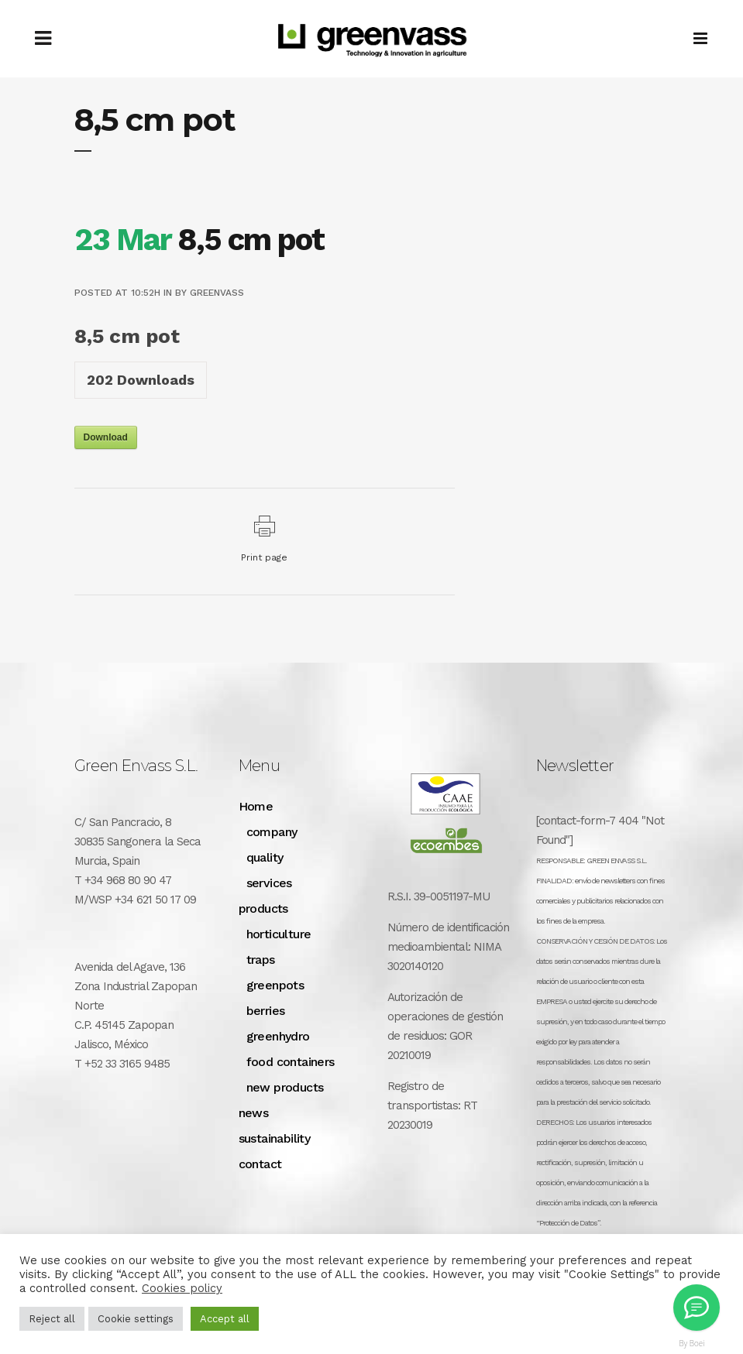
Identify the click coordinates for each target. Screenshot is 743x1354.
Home (256, 806)
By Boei (692, 1343)
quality (265, 857)
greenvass (217, 292)
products (263, 908)
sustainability (275, 1138)
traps (260, 959)
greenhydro (278, 1036)
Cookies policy (182, 1288)
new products (285, 1087)
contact (260, 1164)
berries (265, 1010)
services (269, 883)
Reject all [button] (52, 1319)
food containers (290, 1061)
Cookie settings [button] (136, 1319)
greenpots (275, 985)
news (254, 1112)
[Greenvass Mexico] (696, 1307)
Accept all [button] (224, 1319)
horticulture (278, 934)
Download (106, 437)
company (272, 831)
